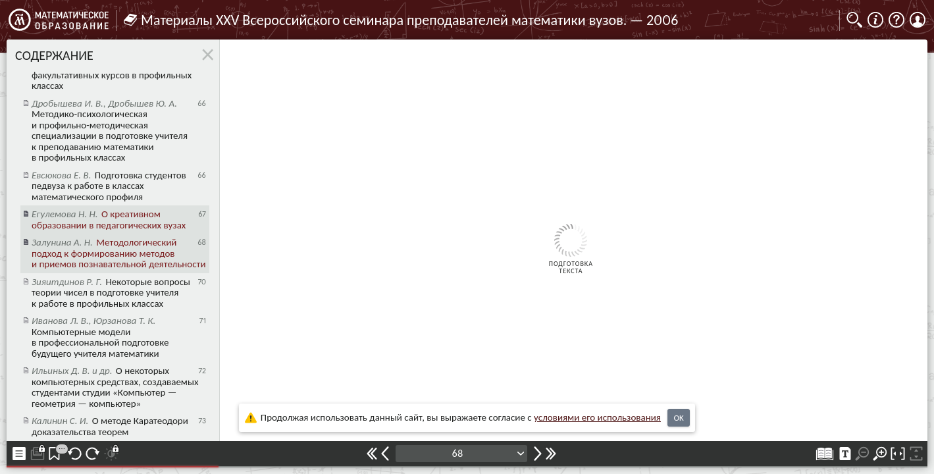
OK (678, 418)
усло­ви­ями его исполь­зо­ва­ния (597, 417)
